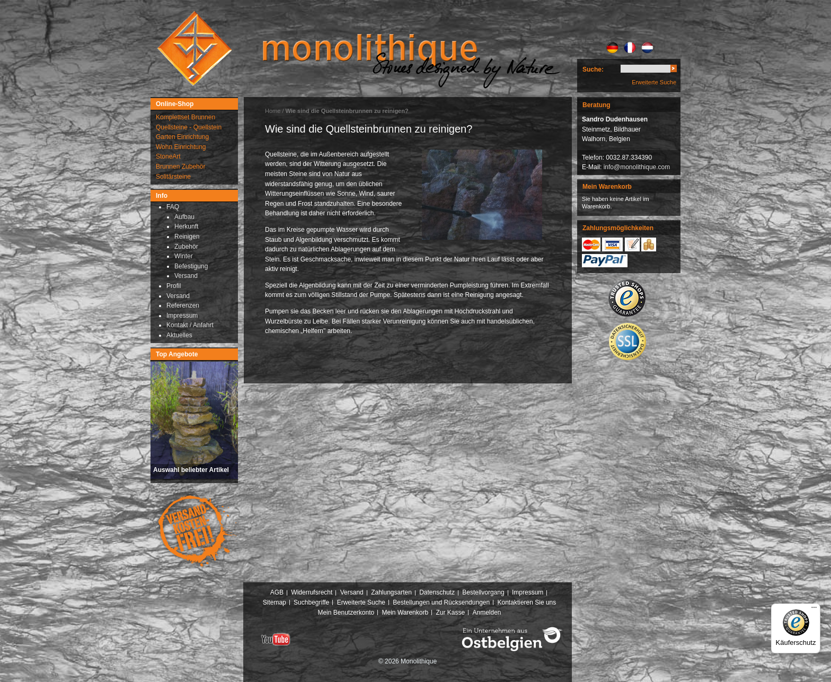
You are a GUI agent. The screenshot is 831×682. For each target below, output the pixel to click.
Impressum (527, 592)
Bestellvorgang (483, 592)
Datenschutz (437, 592)
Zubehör (186, 246)
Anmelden (487, 612)
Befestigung (191, 266)
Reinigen (186, 236)
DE (612, 48)
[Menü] (814, 610)
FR (630, 48)
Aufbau (184, 217)
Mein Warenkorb (405, 612)
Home (272, 111)
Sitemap (274, 602)
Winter (183, 256)
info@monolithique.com (637, 167)
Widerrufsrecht (311, 592)
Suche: (593, 69)
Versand (186, 275)
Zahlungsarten (391, 592)
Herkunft (186, 226)
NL (647, 48)
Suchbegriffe (311, 602)
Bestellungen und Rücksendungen (441, 602)
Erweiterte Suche (654, 82)
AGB (277, 592)
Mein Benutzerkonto (345, 612)
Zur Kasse (450, 612)
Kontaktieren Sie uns (527, 602)
